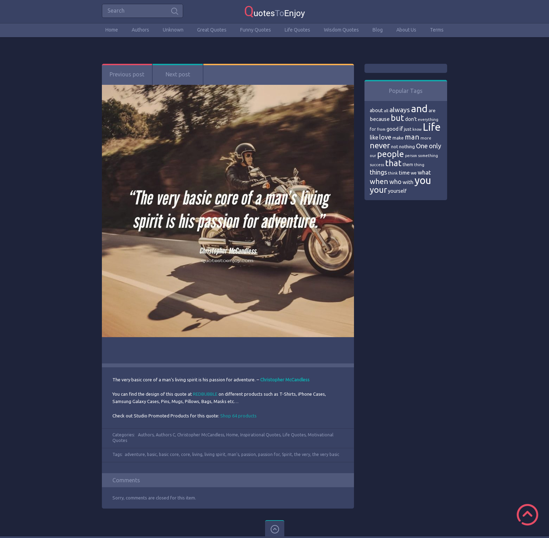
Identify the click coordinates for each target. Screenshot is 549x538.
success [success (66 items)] (377, 165)
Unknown (173, 30)
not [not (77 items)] (394, 146)
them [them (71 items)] (408, 164)
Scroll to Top (527, 515)
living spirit (214, 454)
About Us (406, 30)
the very (302, 454)
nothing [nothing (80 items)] (407, 146)
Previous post (127, 74)
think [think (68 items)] (393, 173)
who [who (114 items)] (395, 181)
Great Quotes (212, 30)
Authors (140, 30)
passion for (269, 454)
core (185, 454)
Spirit (287, 454)
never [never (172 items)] (380, 145)
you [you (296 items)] (423, 180)
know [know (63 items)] (417, 129)
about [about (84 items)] (376, 110)
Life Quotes (297, 30)
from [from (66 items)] (381, 129)
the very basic (325, 454)
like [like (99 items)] (374, 137)
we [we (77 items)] (414, 172)
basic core (169, 454)
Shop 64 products (238, 415)
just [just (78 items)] (407, 129)
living (197, 454)
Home (111, 30)
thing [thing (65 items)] (419, 165)
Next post (178, 74)
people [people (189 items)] (390, 154)
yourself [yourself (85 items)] (397, 191)
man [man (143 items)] (412, 137)
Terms (437, 30)
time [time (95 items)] (404, 173)
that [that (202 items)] (393, 163)
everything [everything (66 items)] (428, 119)
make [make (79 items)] (398, 137)
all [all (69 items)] (386, 110)
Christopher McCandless (200, 435)
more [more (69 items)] (426, 138)
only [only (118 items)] (435, 145)
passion (248, 454)
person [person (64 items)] (411, 156)
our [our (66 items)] (373, 156)
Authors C (165, 435)
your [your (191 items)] (378, 190)
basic (152, 454)
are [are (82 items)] (432, 110)
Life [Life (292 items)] (431, 127)
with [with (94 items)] (408, 182)
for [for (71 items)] (373, 129)
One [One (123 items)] (422, 146)
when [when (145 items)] (379, 181)
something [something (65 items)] (428, 156)
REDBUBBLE (205, 393)
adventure (135, 454)
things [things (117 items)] (378, 172)
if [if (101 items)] (401, 128)
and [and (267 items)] (419, 108)
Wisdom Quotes (341, 30)
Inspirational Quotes (260, 435)
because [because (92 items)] (380, 119)
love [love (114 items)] (385, 137)
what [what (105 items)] (424, 172)
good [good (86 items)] (392, 129)
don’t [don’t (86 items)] (411, 119)
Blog (378, 30)
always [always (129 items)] (399, 110)
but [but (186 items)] (397, 117)
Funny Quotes (255, 30)
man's (233, 454)
